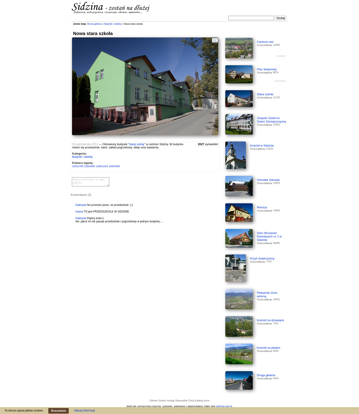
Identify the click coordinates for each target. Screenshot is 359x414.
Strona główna (94, 24)
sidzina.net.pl (224, 406)
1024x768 (77, 166)
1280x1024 (102, 166)
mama (79, 211)
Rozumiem (58, 410)
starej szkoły (136, 144)
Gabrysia (80, 205)
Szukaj (281, 18)
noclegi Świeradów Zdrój (180, 400)
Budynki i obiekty (112, 24)
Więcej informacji (84, 410)
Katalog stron (202, 400)
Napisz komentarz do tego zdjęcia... (90, 181)
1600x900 (114, 166)
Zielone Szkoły (158, 400)
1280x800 (89, 166)
